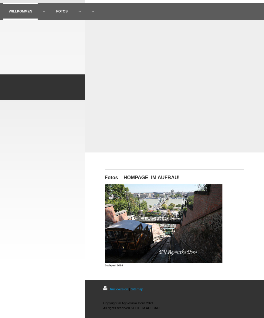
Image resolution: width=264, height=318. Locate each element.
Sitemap (137, 289)
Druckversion (115, 289)
